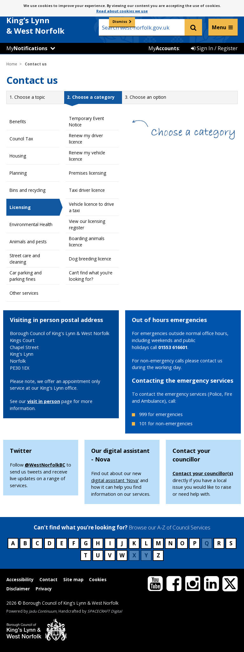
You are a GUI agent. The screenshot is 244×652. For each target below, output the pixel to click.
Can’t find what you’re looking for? (90, 276)
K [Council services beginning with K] (134, 543)
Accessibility (20, 579)
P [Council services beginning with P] (194, 543)
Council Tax (21, 139)
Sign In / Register (214, 48)
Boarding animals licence (87, 241)
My (26, 48)
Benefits (18, 121)
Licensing (20, 207)
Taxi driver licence (87, 190)
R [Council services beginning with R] (219, 543)
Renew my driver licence (86, 138)
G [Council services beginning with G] (86, 543)
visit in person (43, 401)
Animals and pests (28, 242)
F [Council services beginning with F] (73, 543)
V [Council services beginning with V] (110, 555)
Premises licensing (87, 173)
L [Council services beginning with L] (146, 543)
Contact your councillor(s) (203, 473)
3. (145, 97)
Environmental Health (31, 224)
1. (27, 97)
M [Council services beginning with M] (158, 543)
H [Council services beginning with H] (98, 543)
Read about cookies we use (122, 11)
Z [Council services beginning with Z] (158, 555)
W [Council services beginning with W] (122, 555)
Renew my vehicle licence (87, 156)
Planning (18, 173)
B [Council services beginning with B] (25, 543)
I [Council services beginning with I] (110, 543)
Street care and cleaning (25, 258)
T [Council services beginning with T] (85, 555)
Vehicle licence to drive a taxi (91, 207)
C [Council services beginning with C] (37, 543)
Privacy (44, 589)
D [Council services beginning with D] (49, 543)
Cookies (97, 579)
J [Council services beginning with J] (122, 543)
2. (91, 97)
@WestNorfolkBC (45, 465)
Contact (48, 579)
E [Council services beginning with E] (61, 543)
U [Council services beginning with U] (98, 555)
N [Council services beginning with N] (170, 543)
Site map (73, 579)
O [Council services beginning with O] (182, 543)
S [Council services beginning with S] (231, 543)
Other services (24, 293)
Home (11, 63)
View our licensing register (87, 224)
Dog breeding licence (90, 259)
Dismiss (119, 21)
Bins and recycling (27, 190)
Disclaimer (18, 589)
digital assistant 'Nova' (115, 480)
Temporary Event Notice (86, 121)
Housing (18, 156)
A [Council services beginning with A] (13, 543)
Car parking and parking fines (26, 276)
